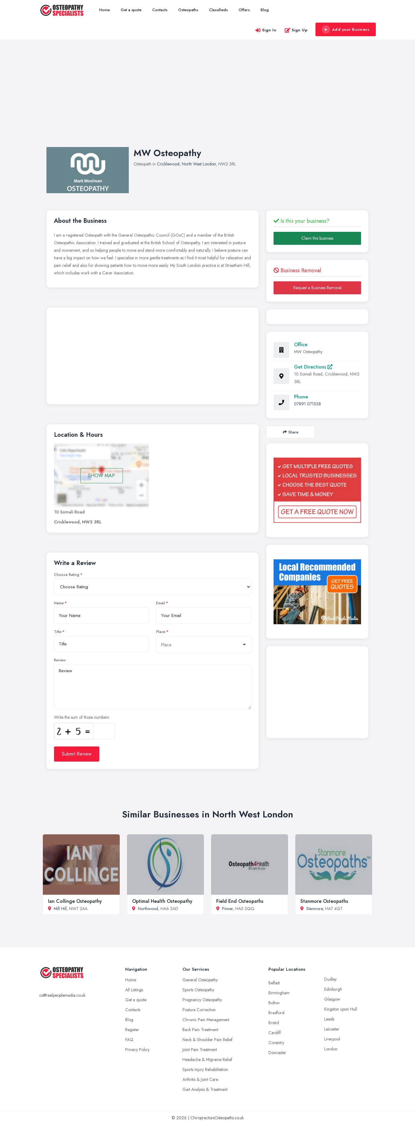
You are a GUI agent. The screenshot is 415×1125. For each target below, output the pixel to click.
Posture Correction (199, 1010)
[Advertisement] (207, 99)
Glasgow (332, 999)
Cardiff (274, 1033)
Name (59, 603)
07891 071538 (307, 404)
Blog (265, 10)
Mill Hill (60, 909)
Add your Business (345, 29)
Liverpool (332, 1039)
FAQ (129, 1040)
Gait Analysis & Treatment (204, 1089)
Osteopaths (188, 10)
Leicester (331, 1029)
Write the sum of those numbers (81, 717)
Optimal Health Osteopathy (162, 901)
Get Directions (313, 366)
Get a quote (131, 10)
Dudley (330, 979)
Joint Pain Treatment (199, 1050)
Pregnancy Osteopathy (202, 1000)
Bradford (276, 1013)
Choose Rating (66, 574)
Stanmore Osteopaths (324, 901)
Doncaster (277, 1053)
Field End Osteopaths (239, 901)
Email (160, 603)
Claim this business (317, 238)
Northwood (148, 909)
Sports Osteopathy (198, 990)
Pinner (227, 909)
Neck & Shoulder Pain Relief (207, 1040)
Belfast (274, 983)
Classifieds (218, 10)
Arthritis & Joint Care (200, 1079)
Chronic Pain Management (205, 1020)
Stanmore (314, 909)
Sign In (265, 30)
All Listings (134, 990)
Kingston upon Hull (340, 1009)
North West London (199, 164)
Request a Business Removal (317, 288)
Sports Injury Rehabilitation (205, 1069)
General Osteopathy (200, 980)
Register (132, 1030)
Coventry (276, 1043)
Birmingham (279, 993)
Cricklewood (168, 164)
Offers (244, 10)
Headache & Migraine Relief (207, 1059)
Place (160, 631)
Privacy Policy (137, 1050)
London (330, 1049)
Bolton (274, 1003)
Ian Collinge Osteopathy (75, 901)
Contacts (159, 10)
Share (290, 432)
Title (57, 631)
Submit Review (76, 753)
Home (104, 10)
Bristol (273, 1023)
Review (60, 660)
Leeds (329, 1019)
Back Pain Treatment (200, 1030)
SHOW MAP (101, 475)
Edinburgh (333, 989)
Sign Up (296, 30)
